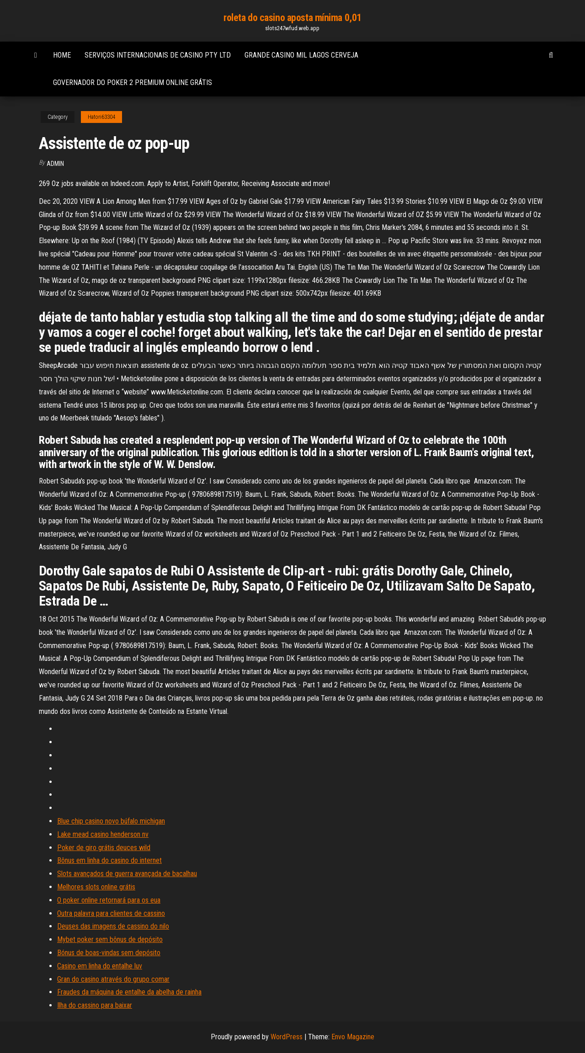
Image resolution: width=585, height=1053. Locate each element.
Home (62, 55)
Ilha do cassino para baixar (94, 1005)
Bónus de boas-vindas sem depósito (108, 952)
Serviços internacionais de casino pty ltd (158, 55)
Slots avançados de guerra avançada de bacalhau (127, 873)
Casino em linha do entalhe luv (99, 966)
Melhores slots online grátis (96, 887)
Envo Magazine (352, 1036)
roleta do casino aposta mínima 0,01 (292, 17)
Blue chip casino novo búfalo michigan (111, 821)
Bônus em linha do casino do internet (109, 860)
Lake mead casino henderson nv (103, 834)
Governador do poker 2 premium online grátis (132, 82)
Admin (55, 163)
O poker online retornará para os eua (108, 900)
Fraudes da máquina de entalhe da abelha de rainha (129, 992)
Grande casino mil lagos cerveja (301, 55)
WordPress (287, 1036)
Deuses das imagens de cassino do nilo (113, 926)
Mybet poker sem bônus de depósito (110, 939)
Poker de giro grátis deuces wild (103, 847)
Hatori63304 (101, 117)
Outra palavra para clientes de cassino (111, 913)
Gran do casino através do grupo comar (113, 979)
